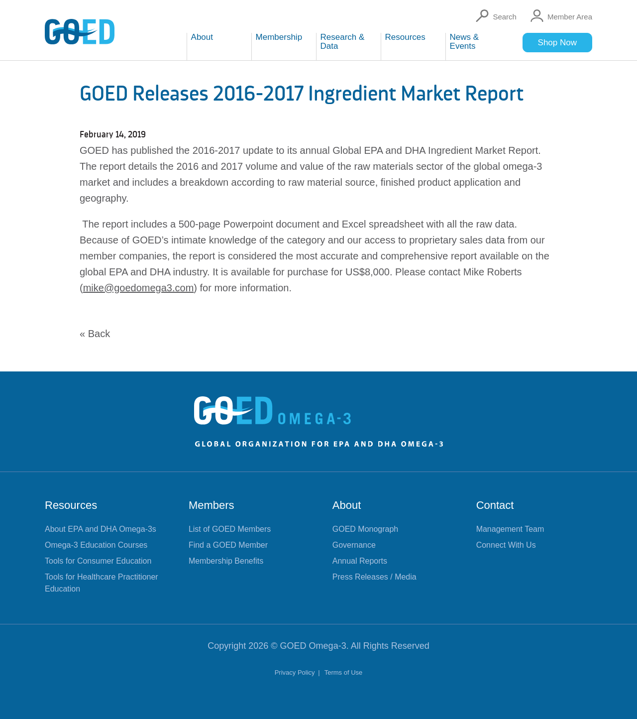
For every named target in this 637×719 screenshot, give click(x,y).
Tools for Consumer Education (98, 561)
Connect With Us (506, 545)
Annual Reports (359, 561)
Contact (495, 505)
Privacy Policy (296, 672)
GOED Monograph (365, 529)
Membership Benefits (226, 561)
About (346, 505)
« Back (95, 333)
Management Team (510, 529)
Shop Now (557, 42)
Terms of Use (343, 672)
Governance (354, 545)
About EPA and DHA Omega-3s (100, 529)
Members (211, 505)
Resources (71, 505)
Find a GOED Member (228, 545)
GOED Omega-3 (313, 646)
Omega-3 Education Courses (96, 545)
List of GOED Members (230, 529)
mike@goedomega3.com (138, 287)
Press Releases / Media (374, 577)
